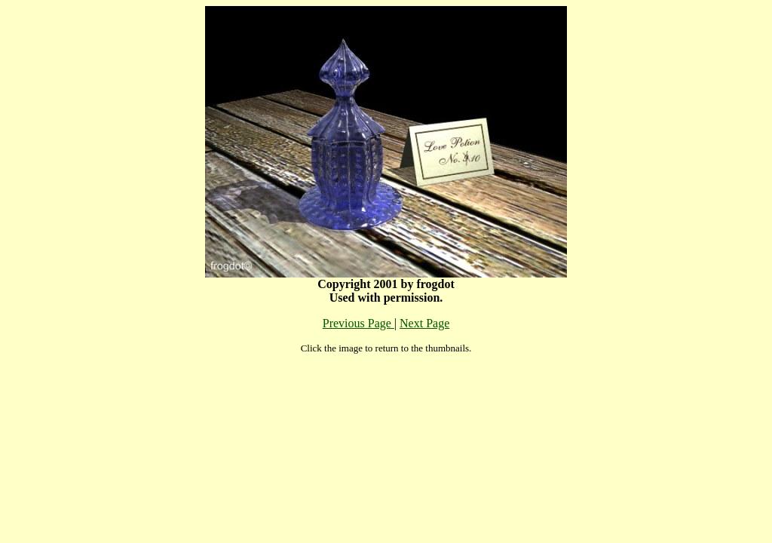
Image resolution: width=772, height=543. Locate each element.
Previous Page (358, 323)
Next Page (424, 323)
